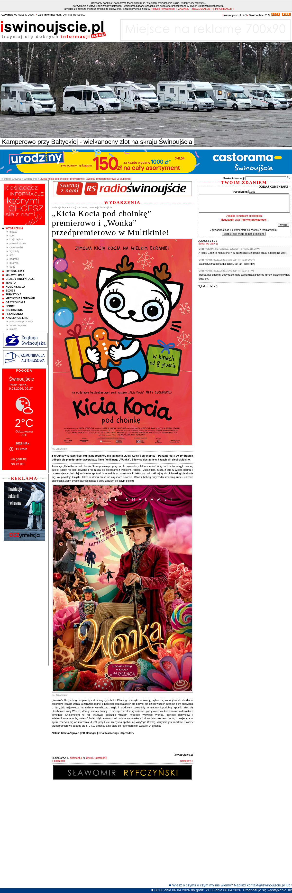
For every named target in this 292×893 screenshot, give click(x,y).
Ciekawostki (16, 247)
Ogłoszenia (14, 310)
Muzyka (13, 262)
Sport (12, 235)
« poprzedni (58, 760)
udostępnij (101, 757)
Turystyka (13, 294)
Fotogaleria (15, 271)
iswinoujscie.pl (183, 754)
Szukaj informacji (234, 178)
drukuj (89, 757)
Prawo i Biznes (17, 243)
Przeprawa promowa (21, 321)
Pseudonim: (240, 191)
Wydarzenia (14, 228)
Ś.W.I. (12, 255)
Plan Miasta (14, 313)
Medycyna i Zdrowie (20, 298)
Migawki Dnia (15, 274)
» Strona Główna (11, 178)
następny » (186, 760)
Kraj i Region (16, 239)
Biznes (10, 290)
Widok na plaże (18, 325)
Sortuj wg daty (206, 243)
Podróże (14, 258)
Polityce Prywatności (163, 8)
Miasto (13, 231)
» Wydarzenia (29, 178)
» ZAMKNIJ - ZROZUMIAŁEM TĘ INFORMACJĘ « (205, 8)
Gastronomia (15, 302)
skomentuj (76, 757)
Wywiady (14, 251)
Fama (12, 266)
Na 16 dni (17, 464)
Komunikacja (15, 286)
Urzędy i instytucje (20, 278)
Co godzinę (19, 459)
